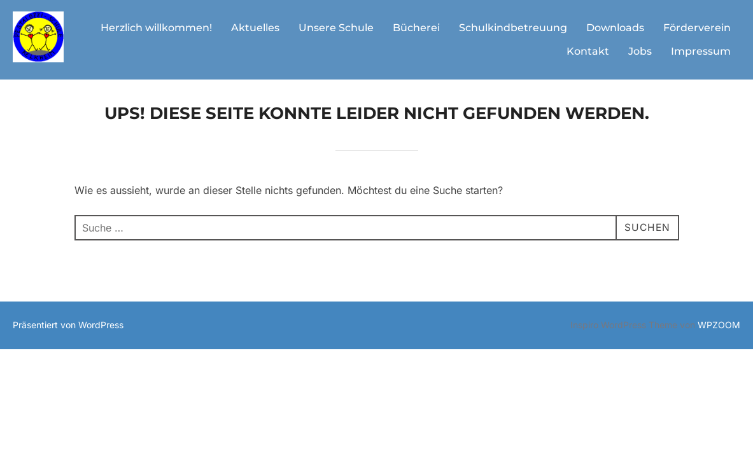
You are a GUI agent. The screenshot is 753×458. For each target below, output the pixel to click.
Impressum (701, 51)
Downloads (615, 28)
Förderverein (697, 28)
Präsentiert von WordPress (68, 333)
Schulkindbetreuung (513, 28)
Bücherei (416, 28)
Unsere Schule (336, 28)
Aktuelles (255, 28)
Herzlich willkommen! (156, 28)
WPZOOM (719, 333)
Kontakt (588, 51)
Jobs (640, 51)
